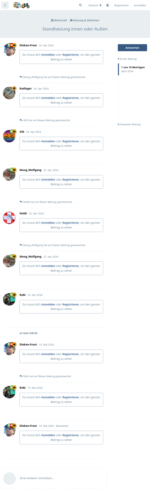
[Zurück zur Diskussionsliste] (5, 5)
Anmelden (48, 54)
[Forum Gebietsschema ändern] (95, 5)
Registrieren (70, 54)
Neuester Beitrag (129, 124)
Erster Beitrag (127, 59)
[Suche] (80, 5)
